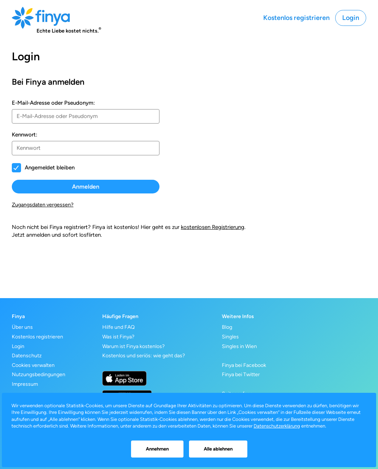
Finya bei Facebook (244, 365)
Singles (230, 337)
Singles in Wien (239, 346)
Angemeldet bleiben (50, 167)
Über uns (22, 327)
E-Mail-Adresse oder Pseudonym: (53, 102)
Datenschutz (27, 355)
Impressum (25, 384)
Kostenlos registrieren (296, 18)
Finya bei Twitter (241, 374)
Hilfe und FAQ (118, 327)
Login (350, 18)
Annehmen (157, 449)
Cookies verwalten (33, 365)
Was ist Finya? (118, 337)
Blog (227, 327)
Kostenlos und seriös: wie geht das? (143, 355)
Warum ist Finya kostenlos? (133, 346)
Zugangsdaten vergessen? (42, 205)
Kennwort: (24, 134)
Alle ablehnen (218, 449)
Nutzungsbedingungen (38, 374)
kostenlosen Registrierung (212, 227)
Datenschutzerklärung (277, 426)
